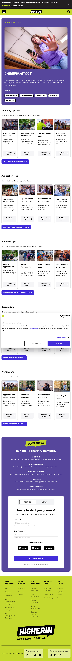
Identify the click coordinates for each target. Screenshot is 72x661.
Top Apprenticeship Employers (10, 601)
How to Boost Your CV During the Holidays (9, 202)
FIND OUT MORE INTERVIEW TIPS (18, 292)
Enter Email (18, 519)
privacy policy (34, 328)
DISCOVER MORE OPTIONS (15, 161)
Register (27, 502)
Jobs (6, 588)
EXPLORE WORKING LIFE (14, 424)
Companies (8, 596)
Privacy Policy (48, 594)
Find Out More (10, 153)
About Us (60, 588)
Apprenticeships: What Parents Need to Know (27, 136)
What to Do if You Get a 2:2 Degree (61, 136)
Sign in (44, 502)
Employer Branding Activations (34, 614)
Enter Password (19, 531)
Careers (59, 598)
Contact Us (21, 588)
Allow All (59, 343)
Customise (35, 343)
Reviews (8, 592)
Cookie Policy (48, 598)
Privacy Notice (43, 564)
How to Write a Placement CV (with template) (62, 202)
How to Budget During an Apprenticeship (44, 397)
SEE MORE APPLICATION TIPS (16, 227)
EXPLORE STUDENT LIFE (14, 357)
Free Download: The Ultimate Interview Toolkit (62, 267)
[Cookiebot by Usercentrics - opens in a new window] (61, 316)
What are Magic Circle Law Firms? (9, 136)
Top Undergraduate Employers (10, 615)
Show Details (61, 337)
